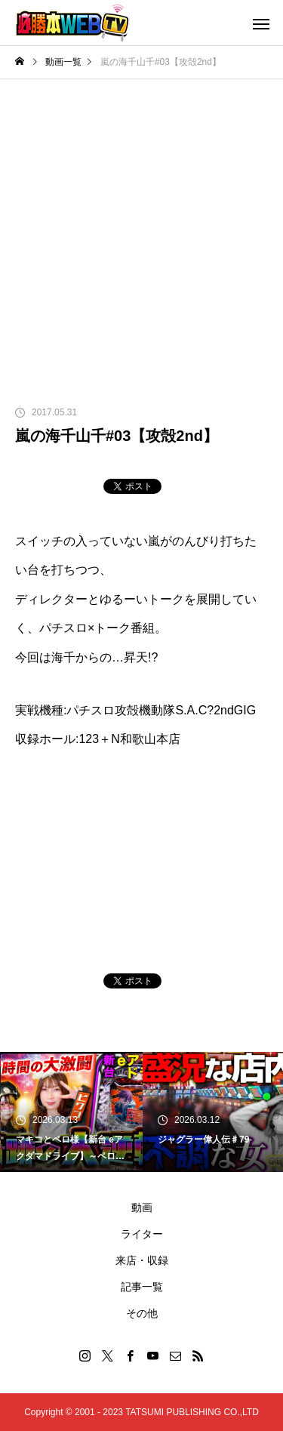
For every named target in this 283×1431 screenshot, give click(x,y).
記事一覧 (142, 1287)
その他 (142, 1313)
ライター (142, 1234)
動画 (141, 1207)
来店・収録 (141, 1260)
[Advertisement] (141, 228)
